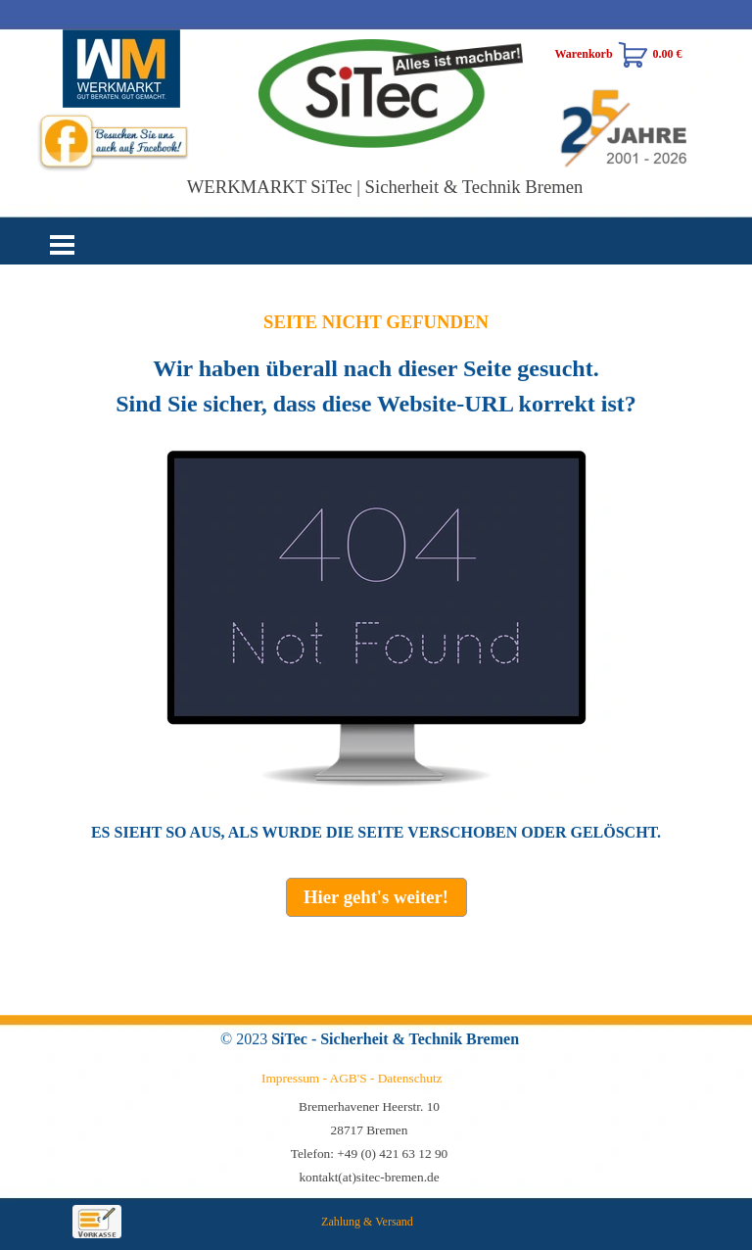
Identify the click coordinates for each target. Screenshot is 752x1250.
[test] (376, 897)
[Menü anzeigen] (62, 244)
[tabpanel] (376, 576)
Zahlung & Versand (367, 1221)
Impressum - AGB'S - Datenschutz (352, 1078)
